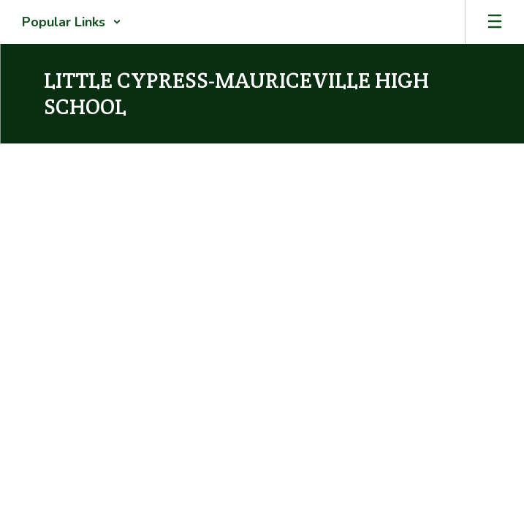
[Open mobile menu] (495, 22)
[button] (71, 22)
